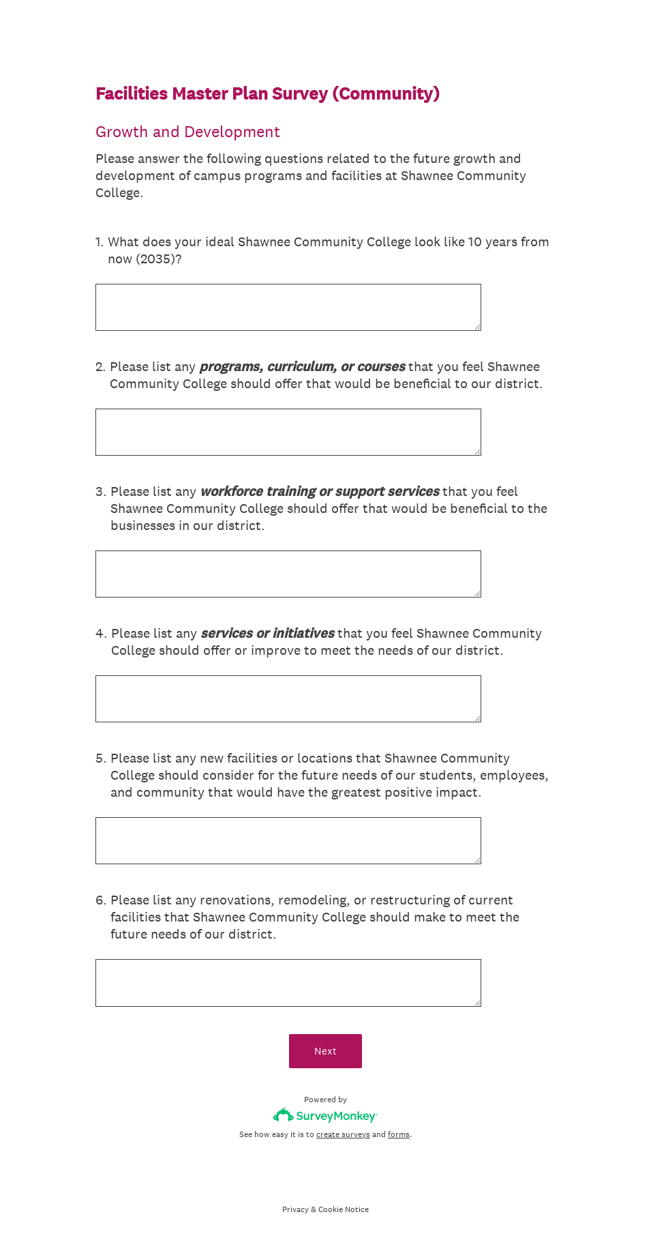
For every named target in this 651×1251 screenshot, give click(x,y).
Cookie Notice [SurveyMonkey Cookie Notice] (343, 1209)
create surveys (343, 1134)
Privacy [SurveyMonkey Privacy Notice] (295, 1209)
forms (399, 1134)
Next (325, 1050)
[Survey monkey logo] (325, 1115)
